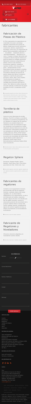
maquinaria (11, 239)
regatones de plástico (10, 170)
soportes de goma (10, 100)
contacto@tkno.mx (6, 381)
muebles (25, 96)
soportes (5, 100)
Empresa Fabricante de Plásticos (10, 336)
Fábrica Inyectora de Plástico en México (11, 342)
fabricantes (6, 146)
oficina (17, 146)
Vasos (3, 326)
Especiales (4, 328)
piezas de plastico (14, 98)
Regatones (4, 321)
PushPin (4, 318)
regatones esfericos (18, 170)
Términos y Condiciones (8, 356)
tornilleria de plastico (7, 148)
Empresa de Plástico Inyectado (9, 339)
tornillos (16, 100)
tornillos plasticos (15, 148)
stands (27, 146)
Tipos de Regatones (7, 334)
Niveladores (5, 319)
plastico (19, 98)
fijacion (10, 146)
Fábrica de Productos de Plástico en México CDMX (14, 341)
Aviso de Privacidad (6, 354)
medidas (18, 96)
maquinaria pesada (12, 214)
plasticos (20, 146)
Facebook (22, 401)
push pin (24, 146)
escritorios (16, 93)
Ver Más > (4, 347)
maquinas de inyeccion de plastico (10, 96)
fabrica (20, 93)
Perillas (3, 324)
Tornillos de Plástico (7, 323)
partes (9, 98)
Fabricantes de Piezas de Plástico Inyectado (13, 344)
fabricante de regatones (8, 169)
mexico (13, 146)
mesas (22, 96)
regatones (24, 98)
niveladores (5, 98)
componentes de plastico (9, 93)
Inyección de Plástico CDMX (8, 346)
